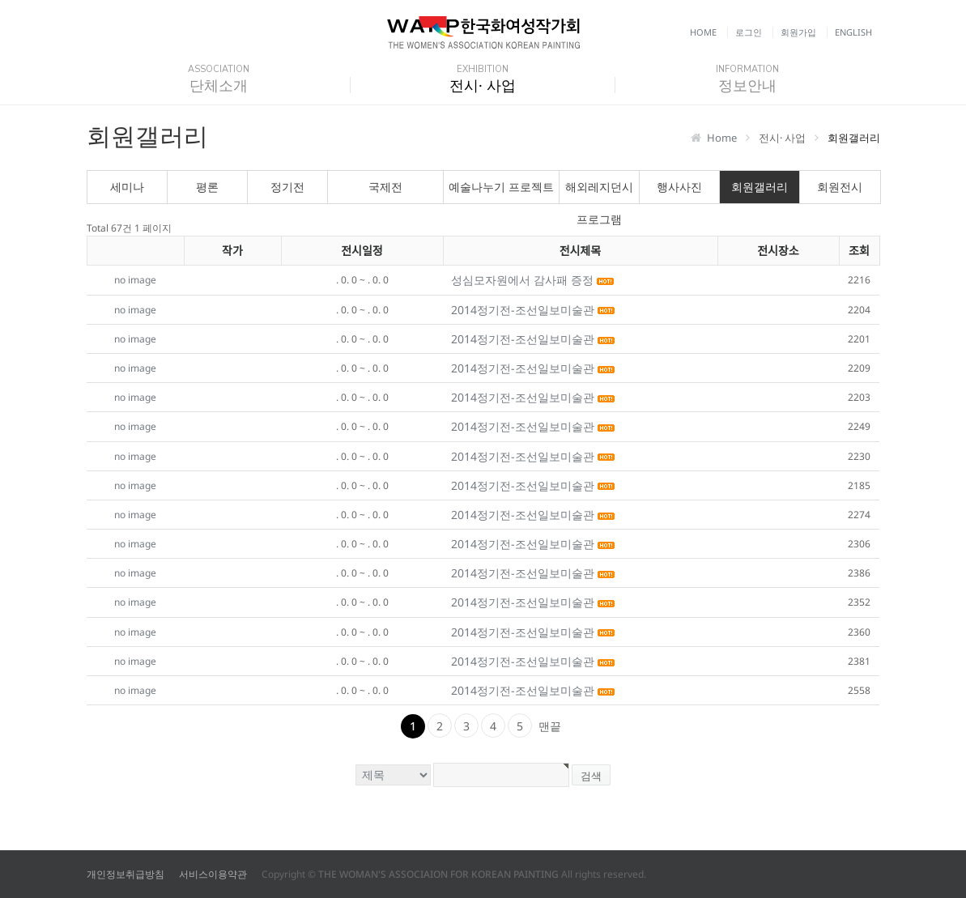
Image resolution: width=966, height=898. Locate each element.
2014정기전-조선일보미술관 (524, 309)
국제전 (385, 186)
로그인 (748, 32)
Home (703, 32)
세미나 (127, 186)
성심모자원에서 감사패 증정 (524, 279)
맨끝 (549, 726)
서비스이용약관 (213, 874)
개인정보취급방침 (125, 874)
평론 (207, 186)
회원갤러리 (759, 186)
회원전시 (839, 186)
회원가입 (798, 32)
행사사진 (679, 186)
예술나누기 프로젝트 (501, 186)
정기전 (287, 186)
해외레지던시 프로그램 (599, 191)
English (853, 32)
